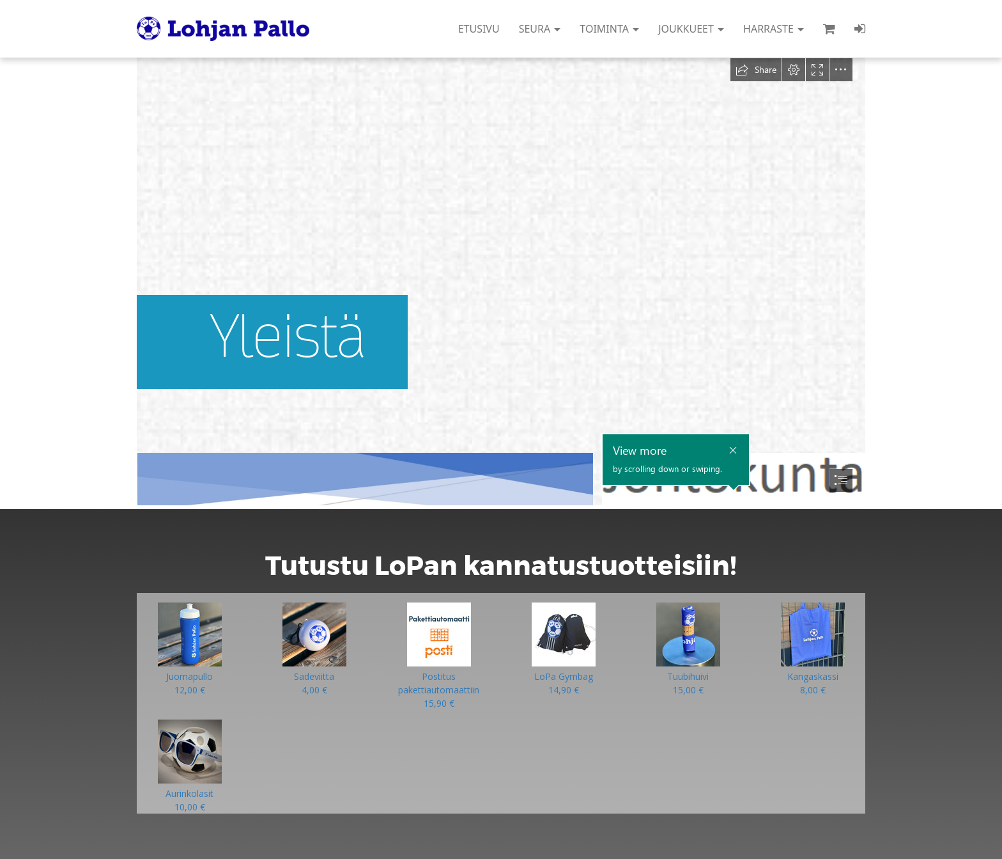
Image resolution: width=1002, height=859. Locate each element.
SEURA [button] (540, 29)
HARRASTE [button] (773, 29)
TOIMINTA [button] (609, 29)
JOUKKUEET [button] (691, 29)
